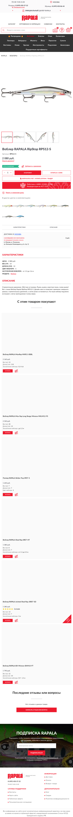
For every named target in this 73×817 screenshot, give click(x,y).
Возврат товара (51, 783)
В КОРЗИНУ (28, 172)
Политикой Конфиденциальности (47, 757)
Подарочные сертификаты (36, 49)
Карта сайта (13, 794)
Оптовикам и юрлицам (29, 24)
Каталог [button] (11, 24)
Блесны (41, 36)
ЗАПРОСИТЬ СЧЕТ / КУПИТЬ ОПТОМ (36, 178)
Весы (43, 41)
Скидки (48, 794)
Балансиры (60, 36)
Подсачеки (52, 45)
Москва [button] (17, 234)
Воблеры (30, 36)
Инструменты (38, 45)
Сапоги (63, 41)
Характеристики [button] (19, 227)
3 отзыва (17, 608)
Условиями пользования (34, 759)
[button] (18, 7)
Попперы (11, 41)
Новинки (48, 24)
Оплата (48, 779)
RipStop (13, 274)
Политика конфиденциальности (57, 798)
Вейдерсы (22, 41)
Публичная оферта (16, 798)
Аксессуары (65, 45)
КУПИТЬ (7, 370)
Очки (50, 36)
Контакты (60, 24)
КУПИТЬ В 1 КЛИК (56, 172)
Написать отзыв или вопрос (37, 709)
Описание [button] (53, 227)
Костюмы (7, 45)
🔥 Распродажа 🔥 (15, 36)
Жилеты (33, 41)
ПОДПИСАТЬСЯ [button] (36, 752)
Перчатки (52, 41)
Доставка (49, 776)
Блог (47, 791)
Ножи (17, 45)
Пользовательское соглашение (20, 801)
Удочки (26, 45)
